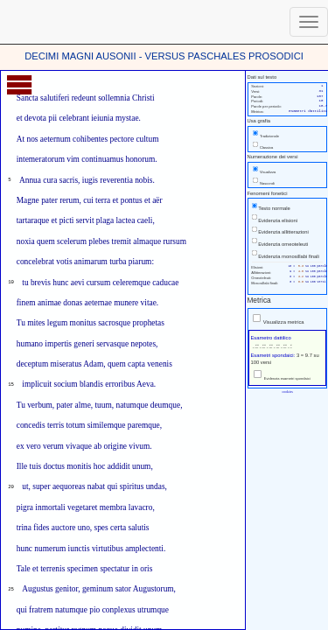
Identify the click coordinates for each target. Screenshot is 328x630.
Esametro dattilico (270, 337)
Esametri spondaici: (273, 355)
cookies (287, 391)
